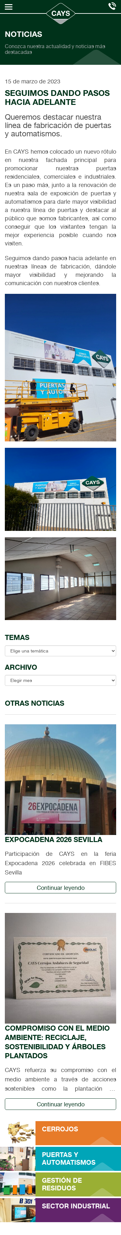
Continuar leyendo (61, 887)
